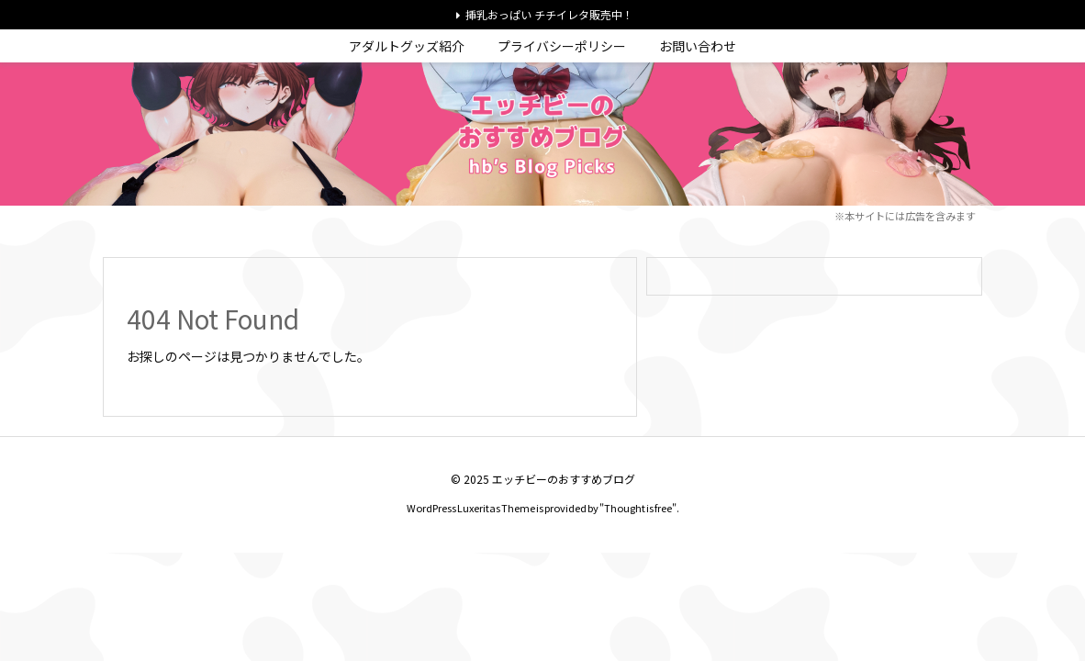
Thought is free (638, 507)
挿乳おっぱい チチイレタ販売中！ (549, 14)
